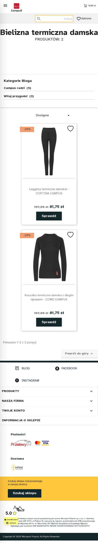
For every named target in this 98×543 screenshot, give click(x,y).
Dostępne (53, 115)
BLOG (26, 368)
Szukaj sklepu (24, 493)
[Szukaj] (54, 18)
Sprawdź (49, 216)
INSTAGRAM (30, 380)
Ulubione (84, 18)
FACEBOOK (69, 368)
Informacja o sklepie (21, 420)
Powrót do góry (79, 353)
